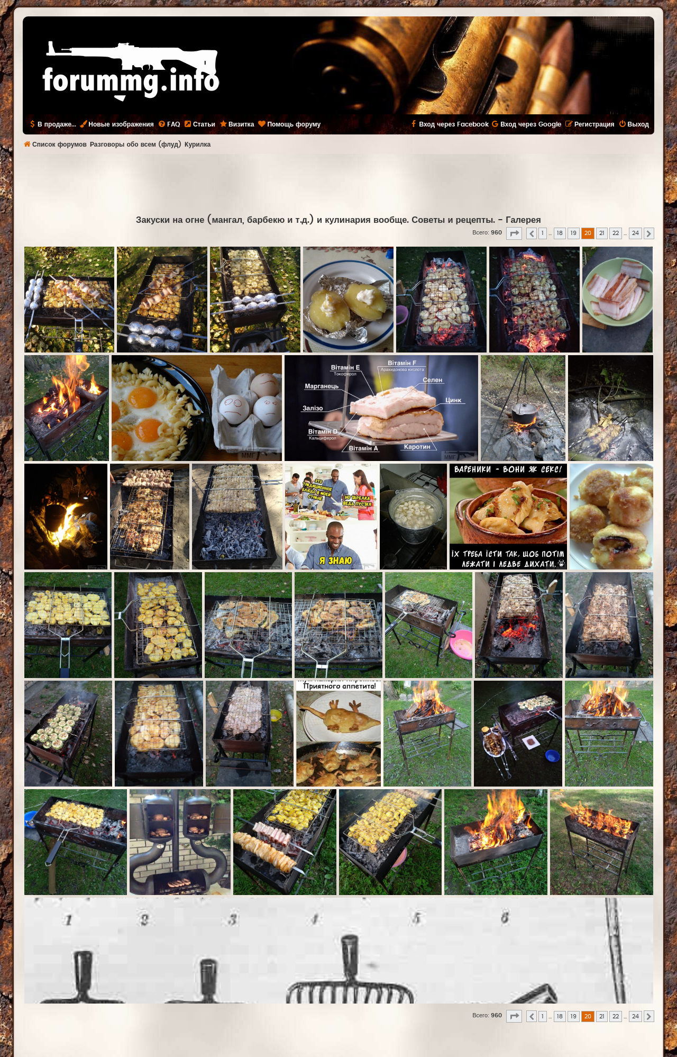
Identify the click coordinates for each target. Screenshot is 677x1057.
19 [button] (574, 233)
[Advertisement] (338, 183)
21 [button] (602, 233)
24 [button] (635, 233)
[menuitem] (169, 124)
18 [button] (560, 233)
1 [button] (543, 233)
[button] (514, 233)
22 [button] (615, 233)
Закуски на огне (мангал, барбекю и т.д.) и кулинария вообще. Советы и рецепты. (315, 220)
